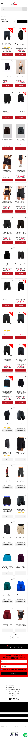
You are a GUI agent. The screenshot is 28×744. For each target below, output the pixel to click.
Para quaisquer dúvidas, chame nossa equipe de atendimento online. (14, 658)
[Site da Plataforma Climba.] (14, 734)
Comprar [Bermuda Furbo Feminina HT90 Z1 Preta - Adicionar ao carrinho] (7, 242)
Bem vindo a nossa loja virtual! (14, 655)
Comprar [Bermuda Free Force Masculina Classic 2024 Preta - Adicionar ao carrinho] (7, 85)
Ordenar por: (3, 19)
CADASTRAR (14, 673)
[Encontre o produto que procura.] (24, 9)
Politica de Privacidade (19, 669)
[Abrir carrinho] (25, 4)
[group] (14, 646)
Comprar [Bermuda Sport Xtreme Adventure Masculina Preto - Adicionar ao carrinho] (21, 337)
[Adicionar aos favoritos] (6, 29)
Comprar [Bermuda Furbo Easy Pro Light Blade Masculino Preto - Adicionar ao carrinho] (7, 305)
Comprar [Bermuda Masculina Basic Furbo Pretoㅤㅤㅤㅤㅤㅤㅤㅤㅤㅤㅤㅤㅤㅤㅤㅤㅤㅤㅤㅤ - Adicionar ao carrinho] (21, 85)
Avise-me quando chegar (7, 430)
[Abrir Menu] (2, 4)
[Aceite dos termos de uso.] (1, 669)
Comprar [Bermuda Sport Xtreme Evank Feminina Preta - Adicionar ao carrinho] (21, 305)
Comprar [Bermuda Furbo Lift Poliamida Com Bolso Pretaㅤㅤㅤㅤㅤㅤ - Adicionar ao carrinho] (7, 273)
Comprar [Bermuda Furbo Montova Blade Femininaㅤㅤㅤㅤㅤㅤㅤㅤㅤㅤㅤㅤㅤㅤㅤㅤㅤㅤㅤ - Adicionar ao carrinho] (21, 273)
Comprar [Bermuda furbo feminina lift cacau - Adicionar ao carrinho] (7, 148)
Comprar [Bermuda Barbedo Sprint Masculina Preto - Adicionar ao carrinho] (21, 54)
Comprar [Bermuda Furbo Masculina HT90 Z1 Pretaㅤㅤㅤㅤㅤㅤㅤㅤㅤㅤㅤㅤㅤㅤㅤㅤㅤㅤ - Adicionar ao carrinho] (21, 242)
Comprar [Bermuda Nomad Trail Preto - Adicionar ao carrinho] (7, 117)
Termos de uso (11, 669)
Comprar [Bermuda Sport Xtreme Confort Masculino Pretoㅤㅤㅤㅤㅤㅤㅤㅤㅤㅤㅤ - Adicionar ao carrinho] (7, 54)
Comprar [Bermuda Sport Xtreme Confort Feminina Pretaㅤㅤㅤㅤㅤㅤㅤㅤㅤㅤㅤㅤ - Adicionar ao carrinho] (7, 337)
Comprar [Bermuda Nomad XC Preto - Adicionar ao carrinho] (21, 117)
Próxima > (18, 637)
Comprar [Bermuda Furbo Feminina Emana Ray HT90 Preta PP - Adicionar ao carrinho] (21, 402)
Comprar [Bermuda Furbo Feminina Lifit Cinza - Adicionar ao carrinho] (21, 148)
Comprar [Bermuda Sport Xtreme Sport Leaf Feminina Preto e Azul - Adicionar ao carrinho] (7, 402)
